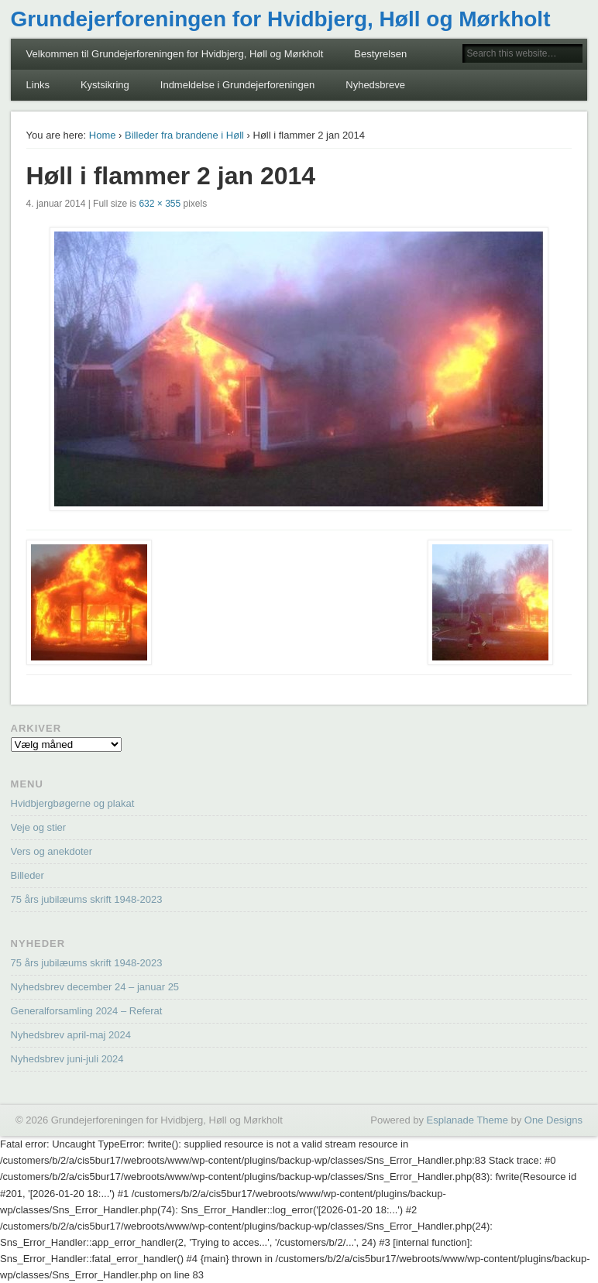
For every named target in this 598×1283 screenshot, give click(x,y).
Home (102, 135)
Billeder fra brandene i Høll (184, 135)
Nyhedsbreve (375, 85)
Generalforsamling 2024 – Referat (87, 1011)
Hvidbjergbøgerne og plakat (73, 803)
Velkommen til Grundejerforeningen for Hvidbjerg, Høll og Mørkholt (175, 54)
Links (38, 85)
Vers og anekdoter (52, 851)
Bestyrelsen (380, 54)
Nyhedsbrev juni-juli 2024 (67, 1059)
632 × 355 (159, 203)
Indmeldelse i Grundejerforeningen (237, 85)
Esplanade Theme (467, 1120)
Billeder (27, 875)
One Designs (553, 1120)
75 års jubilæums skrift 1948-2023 (87, 899)
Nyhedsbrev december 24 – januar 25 (95, 987)
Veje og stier (39, 827)
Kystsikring (105, 85)
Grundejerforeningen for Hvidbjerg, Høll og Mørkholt (281, 19)
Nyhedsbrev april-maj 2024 (71, 1035)
